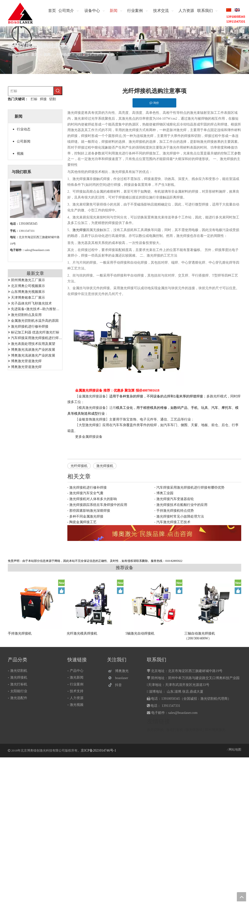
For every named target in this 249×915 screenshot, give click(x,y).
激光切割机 (18, 671)
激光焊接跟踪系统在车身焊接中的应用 (98, 505)
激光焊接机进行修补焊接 (29, 326)
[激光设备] (154, 533)
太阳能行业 (18, 691)
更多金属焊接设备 (88, 437)
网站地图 (235, 749)
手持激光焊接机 (20, 633)
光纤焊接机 (79, 466)
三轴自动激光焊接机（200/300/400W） (199, 636)
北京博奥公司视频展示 (28, 286)
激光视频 (76, 705)
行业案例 (76, 684)
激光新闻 (76, 677)
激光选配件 (18, 698)
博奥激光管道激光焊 (26, 361)
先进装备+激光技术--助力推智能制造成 (40, 309)
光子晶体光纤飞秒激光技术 (31, 303)
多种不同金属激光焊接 (86, 516)
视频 (20, 153)
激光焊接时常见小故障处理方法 (180, 516)
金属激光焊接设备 (92, 396)
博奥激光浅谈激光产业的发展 (33, 349)
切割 (52, 99)
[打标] (30, 91)
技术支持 (76, 691)
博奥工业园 (164, 493)
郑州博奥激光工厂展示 (28, 280)
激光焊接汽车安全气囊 (86, 493)
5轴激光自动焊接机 (139, 633)
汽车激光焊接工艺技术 (173, 522)
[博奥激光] (119, 670)
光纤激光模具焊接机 (82, 633)
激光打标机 (18, 684)
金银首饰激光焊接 (92, 419)
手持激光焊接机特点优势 (175, 510)
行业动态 (23, 129)
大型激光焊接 (89, 425)
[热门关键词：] (57, 90)
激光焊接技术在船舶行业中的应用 (181, 505)
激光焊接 (79, 230)
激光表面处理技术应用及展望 (33, 344)
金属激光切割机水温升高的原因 (35, 321)
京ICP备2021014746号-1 (98, 750)
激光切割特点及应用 (26, 315)
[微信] (119, 678)
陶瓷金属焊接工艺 (83, 522)
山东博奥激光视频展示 (28, 292)
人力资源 (76, 698)
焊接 (43, 99)
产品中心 (76, 671)
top (241, 896)
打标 (34, 99)
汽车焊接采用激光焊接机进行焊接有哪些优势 (45, 338)
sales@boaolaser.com (37, 250)
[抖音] (119, 685)
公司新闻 (23, 141)
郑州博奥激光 (215, 730)
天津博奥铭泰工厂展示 (28, 297)
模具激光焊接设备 (92, 408)
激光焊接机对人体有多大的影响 (93, 499)
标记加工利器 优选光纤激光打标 (35, 332)
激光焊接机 (104, 466)
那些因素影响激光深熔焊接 (89, 510)
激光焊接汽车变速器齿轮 (175, 499)
